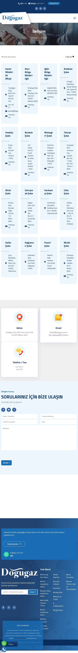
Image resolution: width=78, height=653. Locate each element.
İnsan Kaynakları (70, 576)
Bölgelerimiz (53, 3)
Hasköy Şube (9, 134)
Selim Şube (8, 244)
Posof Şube (47, 244)
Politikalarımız (58, 604)
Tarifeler (56, 588)
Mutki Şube (67, 244)
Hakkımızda (57, 592)
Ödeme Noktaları (43, 620)
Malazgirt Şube (48, 134)
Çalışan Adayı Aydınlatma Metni (45, 593)
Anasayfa (35, 37)
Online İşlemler (14, 544)
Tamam (11, 644)
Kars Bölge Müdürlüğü (28, 73)
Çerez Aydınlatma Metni (44, 612)
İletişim (44, 37)
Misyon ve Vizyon (57, 597)
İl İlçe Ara (70, 57)
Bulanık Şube (29, 134)
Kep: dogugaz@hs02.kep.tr (58, 335)
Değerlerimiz (58, 610)
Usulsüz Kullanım (56, 582)
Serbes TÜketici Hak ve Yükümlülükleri (71, 585)
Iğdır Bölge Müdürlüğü (48, 73)
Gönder (6, 462)
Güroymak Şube (29, 192)
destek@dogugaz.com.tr (58, 332)
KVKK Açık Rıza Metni (44, 576)
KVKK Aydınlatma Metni (44, 584)
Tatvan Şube (67, 134)
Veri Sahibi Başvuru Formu (44, 603)
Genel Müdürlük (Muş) (9, 73)
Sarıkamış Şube (48, 192)
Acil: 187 (19, 369)
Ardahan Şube (68, 70)
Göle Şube (66, 192)
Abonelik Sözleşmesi (44, 627)
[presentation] (16, 455)
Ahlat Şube (8, 192)
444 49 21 (19, 367)
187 (11, 555)
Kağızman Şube (29, 244)
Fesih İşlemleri (56, 576)
